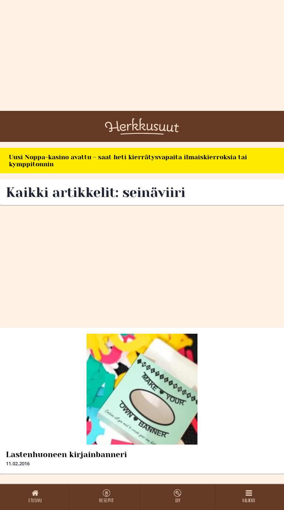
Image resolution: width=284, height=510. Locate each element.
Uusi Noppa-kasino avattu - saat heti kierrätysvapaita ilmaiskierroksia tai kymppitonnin (128, 160)
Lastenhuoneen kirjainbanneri (66, 454)
